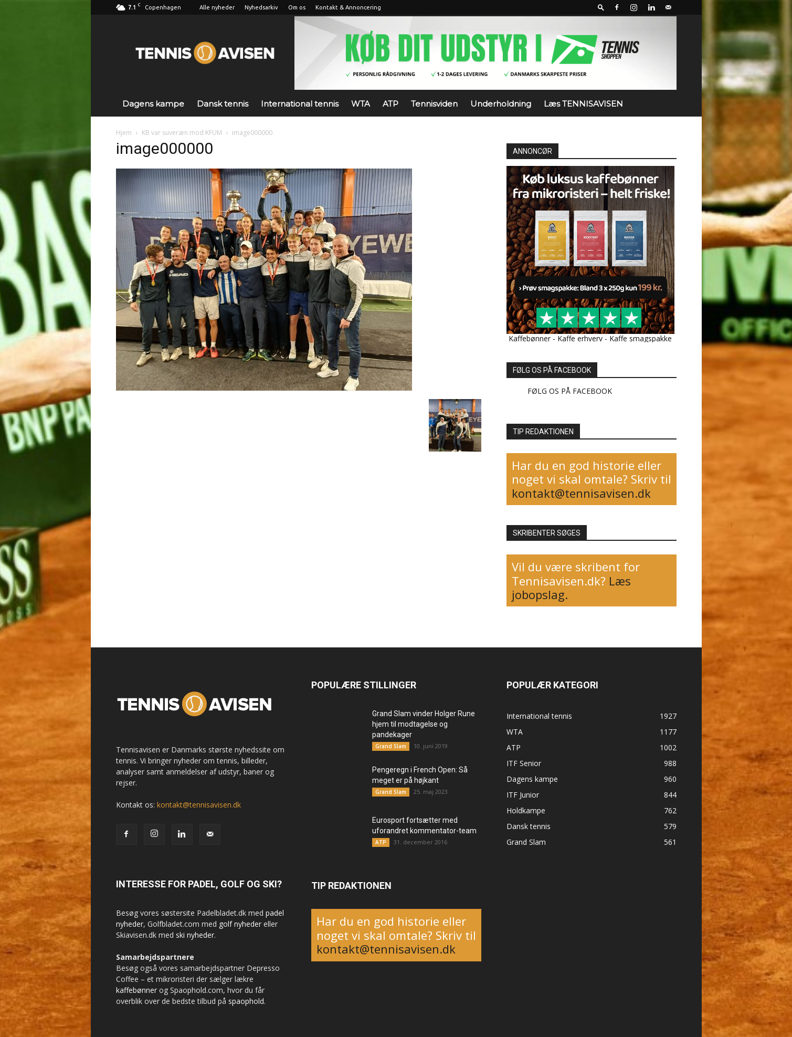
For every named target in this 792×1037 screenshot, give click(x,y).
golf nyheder (240, 924)
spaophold (246, 1001)
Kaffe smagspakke (640, 338)
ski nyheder (195, 935)
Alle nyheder (217, 7)
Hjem (124, 132)
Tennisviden (434, 104)
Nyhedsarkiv (261, 7)
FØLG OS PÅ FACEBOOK (552, 370)
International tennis (300, 104)
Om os (296, 7)
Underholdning (500, 104)
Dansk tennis (222, 104)
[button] (601, 7)
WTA (360, 104)
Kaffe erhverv (580, 338)
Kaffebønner (530, 338)
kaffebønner (136, 990)
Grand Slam (390, 746)
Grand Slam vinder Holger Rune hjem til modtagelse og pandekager (423, 724)
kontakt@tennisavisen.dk (581, 493)
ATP (390, 104)
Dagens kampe (153, 104)
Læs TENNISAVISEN (583, 104)
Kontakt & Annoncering (348, 7)
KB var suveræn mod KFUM (182, 132)
